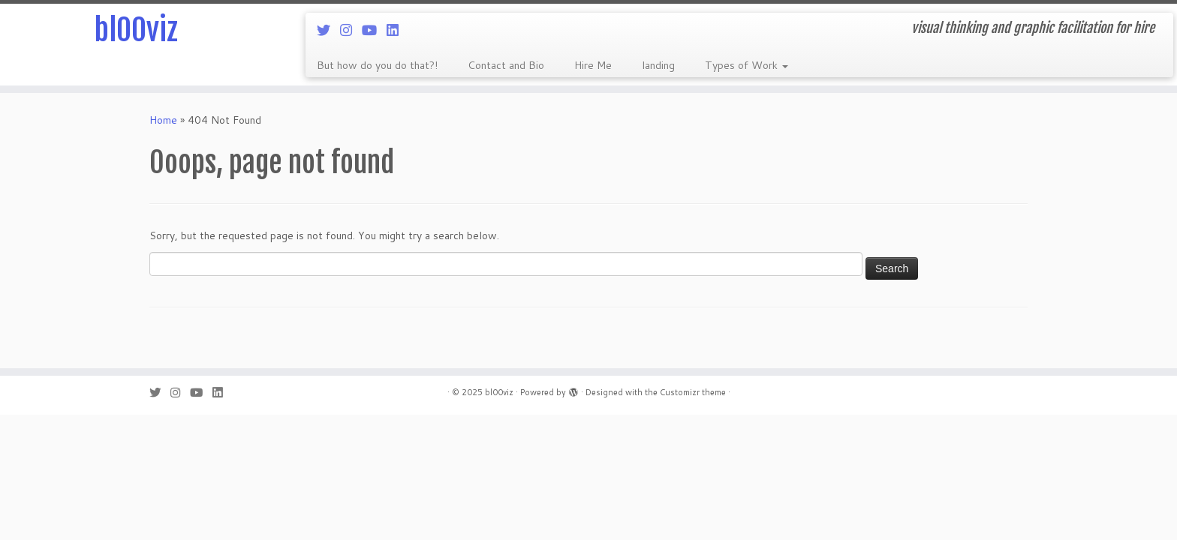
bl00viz (136, 30)
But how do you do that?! (377, 65)
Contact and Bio (506, 65)
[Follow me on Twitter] (328, 30)
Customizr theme (693, 392)
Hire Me (593, 65)
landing (658, 65)
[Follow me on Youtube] (374, 30)
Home (163, 120)
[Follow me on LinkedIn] (397, 30)
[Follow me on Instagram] (351, 30)
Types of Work (746, 65)
